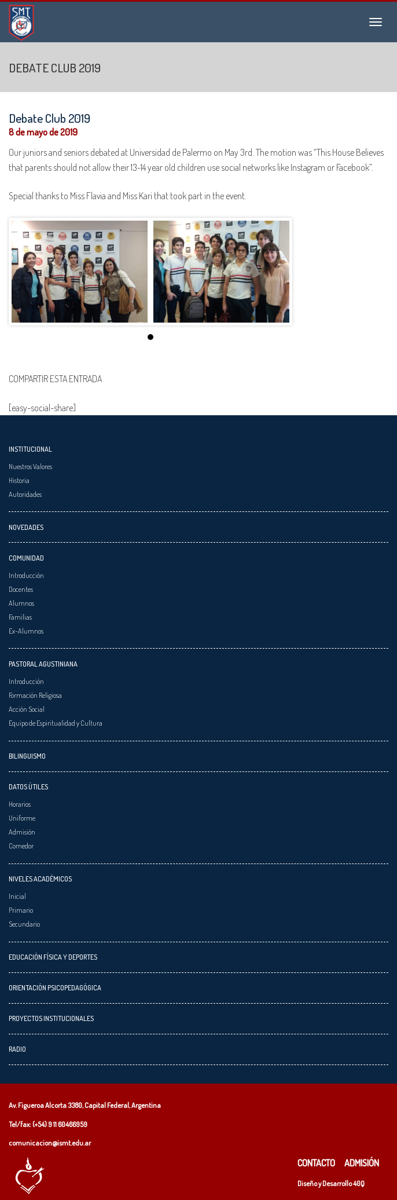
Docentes (21, 589)
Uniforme (22, 817)
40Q (359, 1183)
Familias (20, 616)
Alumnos (21, 603)
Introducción (26, 575)
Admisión (22, 831)
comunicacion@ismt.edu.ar (50, 1142)
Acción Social (27, 709)
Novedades (26, 527)
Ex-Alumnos (26, 630)
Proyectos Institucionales (51, 1018)
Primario (21, 909)
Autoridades (25, 494)
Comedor (21, 845)
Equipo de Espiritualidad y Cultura (55, 722)
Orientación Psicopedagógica (55, 987)
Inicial (17, 896)
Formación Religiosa (35, 695)
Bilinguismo (27, 755)
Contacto (316, 1163)
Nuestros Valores (30, 466)
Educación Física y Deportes (53, 956)
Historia (19, 480)
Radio (17, 1048)
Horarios (20, 803)
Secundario (24, 923)
